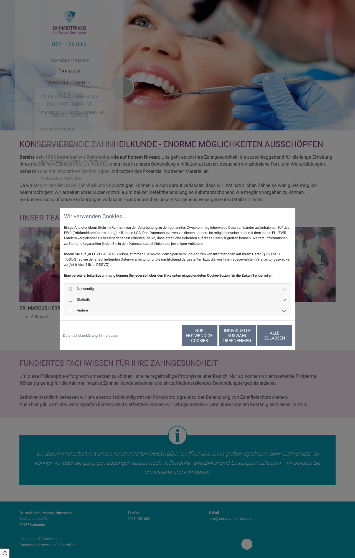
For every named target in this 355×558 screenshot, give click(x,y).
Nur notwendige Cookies (161, 336)
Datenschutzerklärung (80, 335)
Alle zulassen (266, 335)
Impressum (110, 335)
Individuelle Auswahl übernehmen (214, 335)
